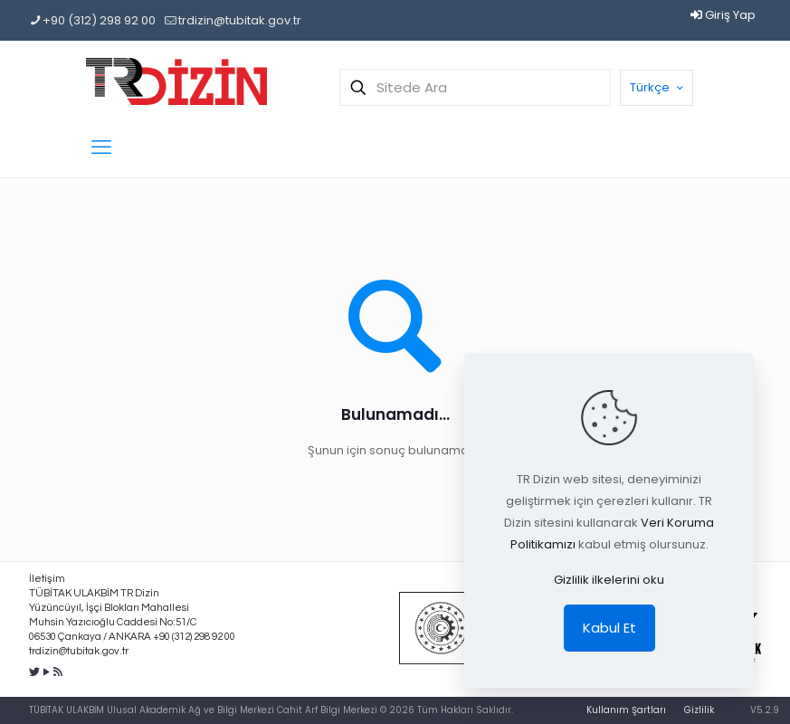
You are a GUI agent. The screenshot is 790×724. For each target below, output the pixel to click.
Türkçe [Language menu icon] (658, 87)
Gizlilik (699, 710)
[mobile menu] (101, 147)
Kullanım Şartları (626, 710)
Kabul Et (609, 627)
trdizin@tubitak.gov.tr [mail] (239, 20)
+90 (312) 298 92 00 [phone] (99, 20)
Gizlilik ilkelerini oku (609, 579)
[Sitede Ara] (475, 87)
